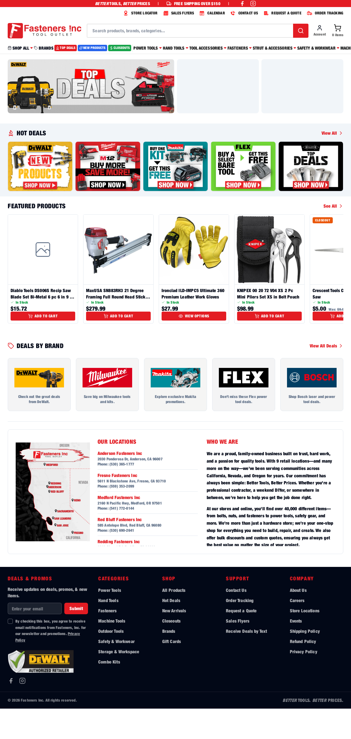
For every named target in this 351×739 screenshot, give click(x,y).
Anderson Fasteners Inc (120, 483)
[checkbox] (10, 651)
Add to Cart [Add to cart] (43, 346)
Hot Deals (171, 630)
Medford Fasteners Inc (119, 527)
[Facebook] (11, 711)
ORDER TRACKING (324, 13)
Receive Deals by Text (246, 661)
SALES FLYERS (178, 13)
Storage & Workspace (118, 682)
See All (333, 236)
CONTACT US (243, 13)
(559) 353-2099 (121, 516)
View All (332, 163)
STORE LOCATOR (139, 13)
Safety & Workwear (116, 671)
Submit (76, 638)
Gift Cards (171, 671)
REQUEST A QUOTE (281, 13)
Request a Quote (241, 641)
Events (296, 651)
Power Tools (109, 620)
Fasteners (107, 641)
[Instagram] (22, 711)
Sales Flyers (237, 651)
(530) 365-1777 (121, 494)
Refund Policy (303, 671)
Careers (297, 630)
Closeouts (171, 651)
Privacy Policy (303, 682)
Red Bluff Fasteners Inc (120, 549)
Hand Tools (108, 630)
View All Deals (326, 376)
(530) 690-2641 (121, 560)
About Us (298, 620)
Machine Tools (111, 651)
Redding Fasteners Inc (119, 572)
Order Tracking (239, 630)
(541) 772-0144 (121, 538)
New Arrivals (174, 641)
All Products (174, 620)
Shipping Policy (305, 661)
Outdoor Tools (111, 661)
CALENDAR (211, 13)
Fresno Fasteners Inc (117, 505)
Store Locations (304, 641)
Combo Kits (109, 692)
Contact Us (236, 620)
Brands (168, 661)
